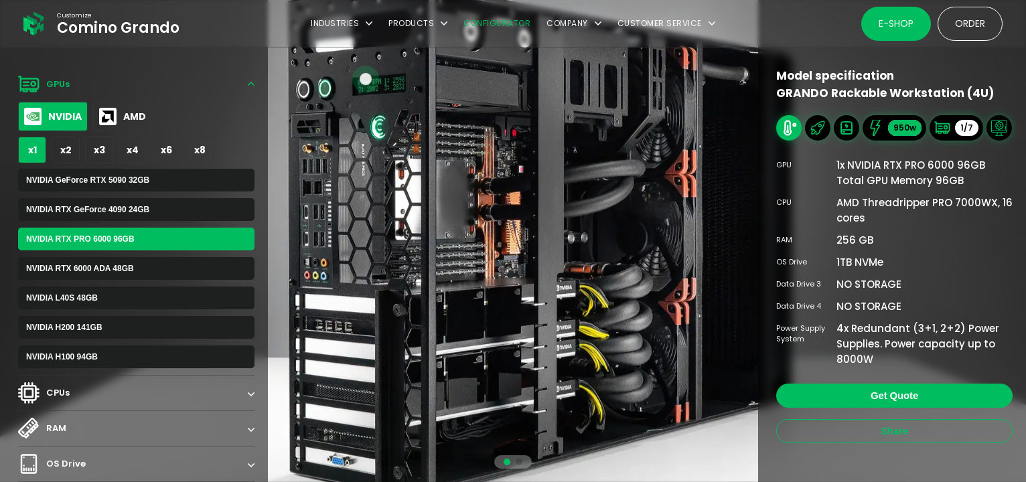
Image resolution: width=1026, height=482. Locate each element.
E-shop (896, 23)
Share (894, 430)
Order (970, 23)
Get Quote (894, 395)
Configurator (496, 23)
